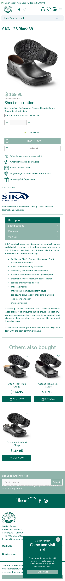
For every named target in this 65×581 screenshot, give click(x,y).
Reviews (13, 231)
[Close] (58, 539)
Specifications (16, 226)
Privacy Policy (15, 488)
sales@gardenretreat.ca (16, 539)
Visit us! (12, 237)
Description (14, 220)
